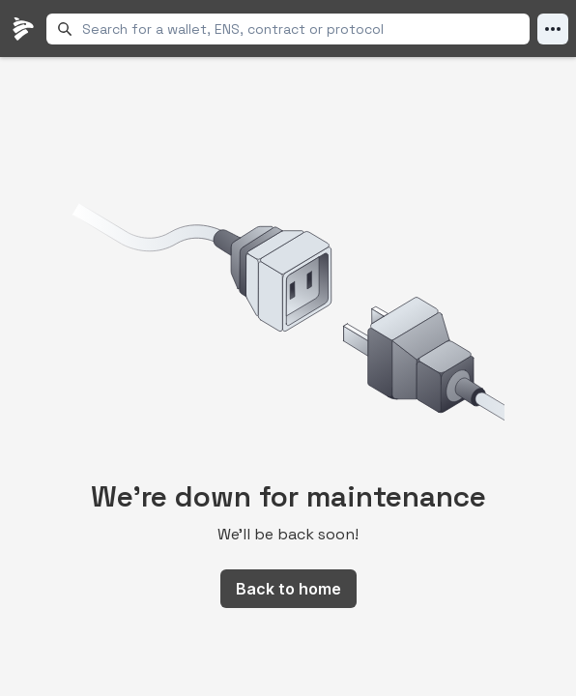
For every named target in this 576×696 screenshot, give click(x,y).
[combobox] (302, 29)
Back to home (288, 588)
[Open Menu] (552, 29)
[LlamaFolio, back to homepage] (23, 29)
